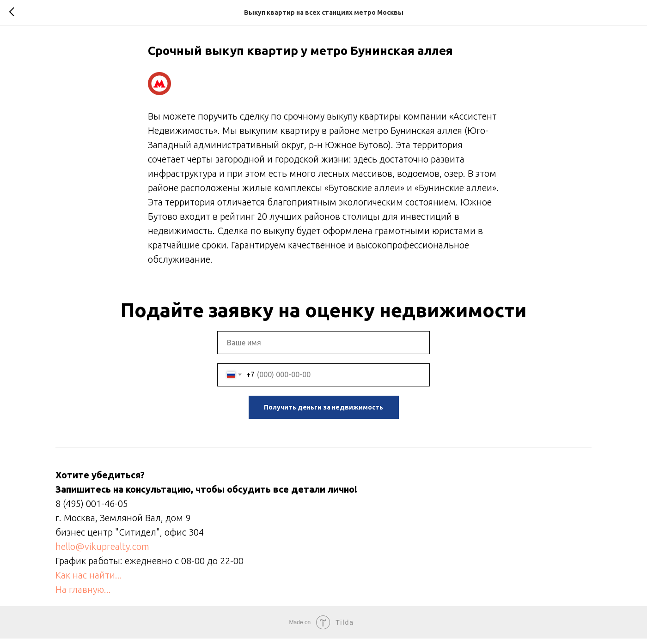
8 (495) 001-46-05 (91, 504)
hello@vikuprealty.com (102, 547)
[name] (323, 343)
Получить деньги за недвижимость (323, 407)
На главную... (83, 590)
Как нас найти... (88, 575)
